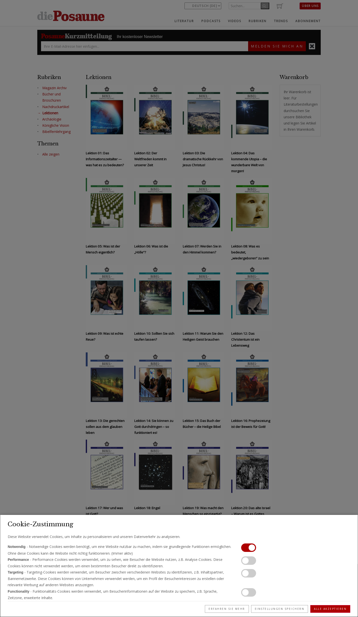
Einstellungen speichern (280, 609)
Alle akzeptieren (330, 609)
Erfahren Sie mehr (227, 609)
